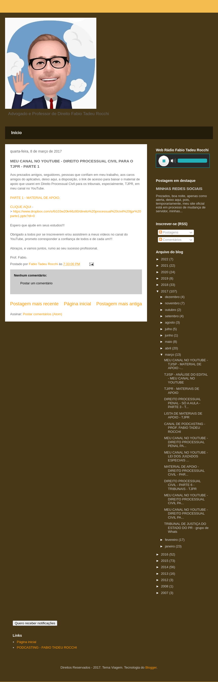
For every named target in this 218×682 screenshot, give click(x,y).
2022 (165, 259)
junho (169, 335)
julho (169, 329)
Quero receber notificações (35, 623)
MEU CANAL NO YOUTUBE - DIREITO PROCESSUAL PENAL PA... (186, 442)
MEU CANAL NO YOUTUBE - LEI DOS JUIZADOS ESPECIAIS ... (186, 456)
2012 (165, 580)
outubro (171, 310)
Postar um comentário (36, 283)
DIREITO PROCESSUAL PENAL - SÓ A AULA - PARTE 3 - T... (182, 403)
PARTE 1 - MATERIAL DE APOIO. (35, 198)
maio (169, 342)
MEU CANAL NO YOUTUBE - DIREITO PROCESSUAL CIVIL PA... (186, 499)
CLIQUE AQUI (20, 207)
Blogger (150, 667)
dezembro (172, 297)
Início (16, 133)
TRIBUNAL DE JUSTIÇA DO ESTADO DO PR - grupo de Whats (186, 528)
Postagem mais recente (34, 303)
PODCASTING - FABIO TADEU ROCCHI (47, 647)
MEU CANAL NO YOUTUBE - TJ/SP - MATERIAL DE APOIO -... (186, 364)
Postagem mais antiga (119, 303)
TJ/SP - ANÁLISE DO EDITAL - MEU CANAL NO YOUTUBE (186, 378)
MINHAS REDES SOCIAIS (179, 188)
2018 (165, 285)
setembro (172, 316)
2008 (165, 586)
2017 (165, 291)
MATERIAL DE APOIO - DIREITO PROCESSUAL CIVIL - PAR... (184, 470)
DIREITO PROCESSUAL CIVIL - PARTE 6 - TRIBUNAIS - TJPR (182, 485)
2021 (165, 265)
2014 (165, 567)
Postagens (168, 232)
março (170, 354)
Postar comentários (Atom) (42, 314)
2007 (165, 593)
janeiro (170, 546)
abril (168, 348)
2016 (165, 554)
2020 (165, 272)
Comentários (170, 240)
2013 (165, 574)
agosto (170, 322)
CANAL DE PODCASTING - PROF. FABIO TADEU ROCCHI (184, 428)
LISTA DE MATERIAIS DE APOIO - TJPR (183, 415)
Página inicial (77, 303)
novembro (172, 303)
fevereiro (172, 540)
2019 (165, 278)
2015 (165, 561)
